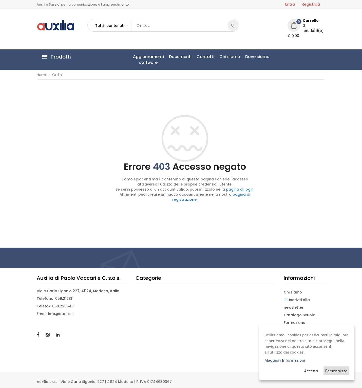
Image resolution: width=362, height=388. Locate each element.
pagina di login (240, 189)
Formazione (294, 322)
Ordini (57, 74)
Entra (290, 4)
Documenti (180, 57)
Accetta (311, 370)
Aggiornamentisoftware (148, 59)
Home (42, 74)
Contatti (205, 57)
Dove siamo (257, 57)
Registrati (311, 4)
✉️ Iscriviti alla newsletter (297, 303)
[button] (111, 25)
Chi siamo (229, 57)
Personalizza (336, 370)
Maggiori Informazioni (284, 360)
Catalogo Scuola (299, 315)
